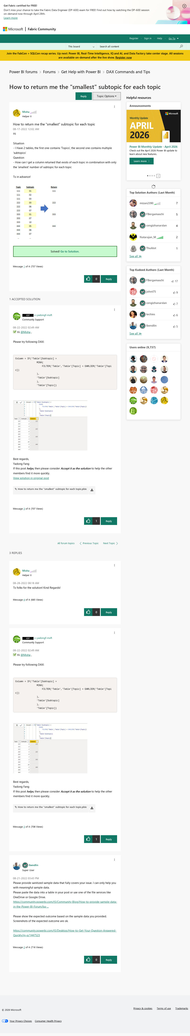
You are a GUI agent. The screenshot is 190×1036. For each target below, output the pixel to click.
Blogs (129, 29)
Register (134, 38)
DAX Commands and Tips (128, 71)
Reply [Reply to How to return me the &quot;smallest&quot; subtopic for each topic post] (109, 279)
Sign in (147, 38)
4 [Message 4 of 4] (24, 601)
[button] (84, 96)
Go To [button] (172, 38)
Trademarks (181, 1011)
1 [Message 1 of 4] (24, 266)
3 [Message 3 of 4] (24, 510)
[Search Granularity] (81, 46)
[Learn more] (142, 161)
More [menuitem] (142, 29)
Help (159, 38)
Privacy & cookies (142, 1011)
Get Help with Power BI (81, 71)
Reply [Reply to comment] (109, 522)
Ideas (96, 29)
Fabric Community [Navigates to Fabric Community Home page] (42, 29)
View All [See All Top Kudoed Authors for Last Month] (136, 333)
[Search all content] (141, 46)
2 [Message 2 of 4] (24, 950)
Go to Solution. (69, 251)
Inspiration (80, 29)
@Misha (25, 332)
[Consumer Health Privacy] (48, 1024)
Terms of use (164, 1011)
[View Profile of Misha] (25, 112)
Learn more (11, 18)
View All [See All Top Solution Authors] (136, 256)
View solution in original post (31, 479)
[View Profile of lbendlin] (33, 868)
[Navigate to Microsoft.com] (13, 29)
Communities (112, 29)
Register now (123, 57)
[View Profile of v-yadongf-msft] (43, 315)
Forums (64, 29)
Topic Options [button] (105, 96)
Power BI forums (23, 71)
